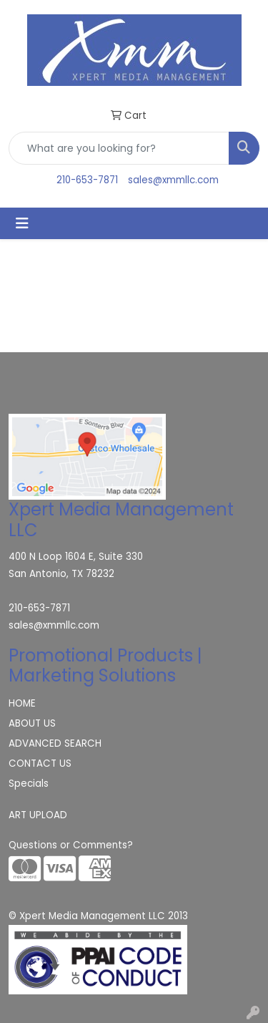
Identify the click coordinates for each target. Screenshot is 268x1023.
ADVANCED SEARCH (55, 743)
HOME (22, 703)
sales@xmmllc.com (173, 180)
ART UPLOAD (38, 815)
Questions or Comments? (71, 845)
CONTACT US (40, 763)
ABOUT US (32, 723)
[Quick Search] (119, 148)
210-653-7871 (87, 180)
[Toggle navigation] (22, 223)
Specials (29, 783)
